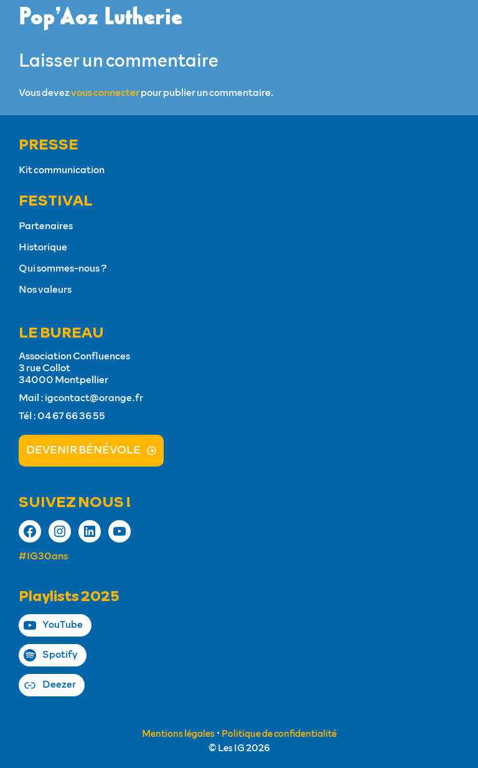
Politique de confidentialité (279, 734)
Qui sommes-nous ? (63, 268)
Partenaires (46, 226)
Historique (43, 247)
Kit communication (62, 170)
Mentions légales (178, 734)
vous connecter (105, 93)
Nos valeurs (45, 290)
